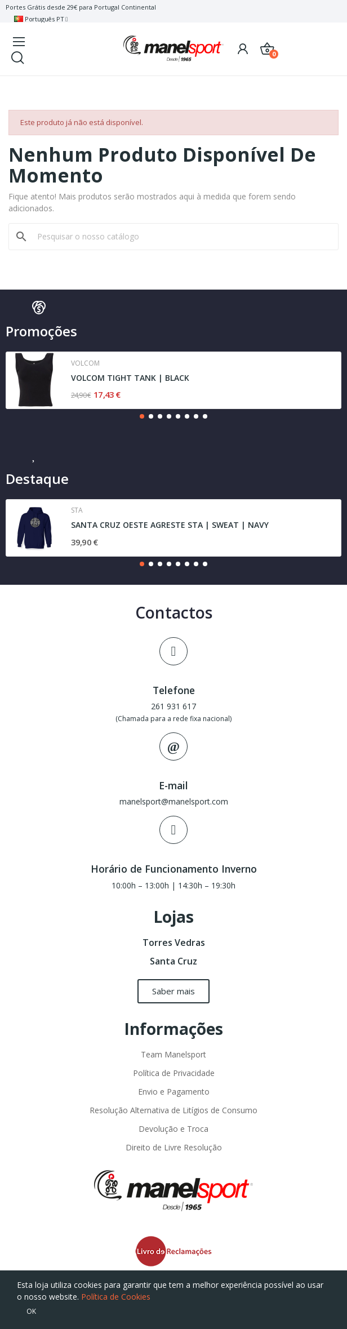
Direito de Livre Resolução (174, 1147)
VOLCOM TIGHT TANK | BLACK (130, 377)
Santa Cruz (173, 961)
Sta (77, 510)
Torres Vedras (174, 942)
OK (31, 1311)
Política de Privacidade (174, 1073)
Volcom (85, 363)
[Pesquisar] (180, 236)
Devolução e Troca (173, 1128)
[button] (142, 416)
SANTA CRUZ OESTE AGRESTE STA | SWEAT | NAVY (170, 524)
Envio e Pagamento (174, 1091)
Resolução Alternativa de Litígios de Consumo (173, 1110)
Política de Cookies (115, 1296)
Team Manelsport (173, 1054)
